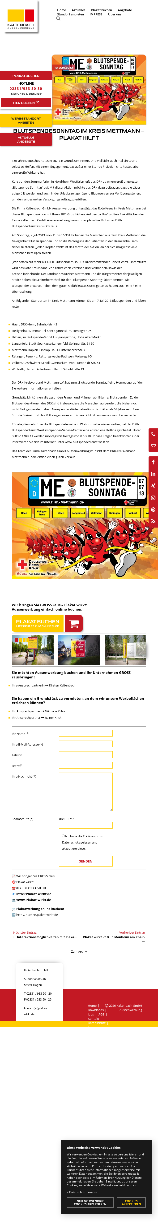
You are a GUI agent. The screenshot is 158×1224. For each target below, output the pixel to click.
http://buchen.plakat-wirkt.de (37, 915)
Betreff (16, 766)
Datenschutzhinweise (83, 1192)
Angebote (125, 10)
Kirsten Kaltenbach (60, 685)
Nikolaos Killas (53, 711)
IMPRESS (96, 14)
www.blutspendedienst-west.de (87, 442)
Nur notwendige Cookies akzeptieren (90, 1202)
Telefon (17, 755)
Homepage (124, 382)
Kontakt (93, 1018)
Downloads (96, 1010)
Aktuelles (78, 10)
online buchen (68, 609)
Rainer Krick (51, 717)
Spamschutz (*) (22, 819)
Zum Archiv (79, 951)
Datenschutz (71, 842)
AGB (101, 1014)
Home (61, 10)
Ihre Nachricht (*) (24, 776)
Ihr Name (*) (20, 734)
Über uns (114, 14)
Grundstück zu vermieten (60, 698)
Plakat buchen (101, 10)
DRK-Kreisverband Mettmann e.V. (40, 382)
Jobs (91, 1014)
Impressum (96, 1027)
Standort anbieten (70, 14)
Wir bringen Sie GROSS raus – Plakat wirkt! (49, 605)
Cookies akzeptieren (131, 1202)
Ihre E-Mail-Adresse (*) (27, 744)
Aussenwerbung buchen (56, 672)
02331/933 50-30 (26, 88)
